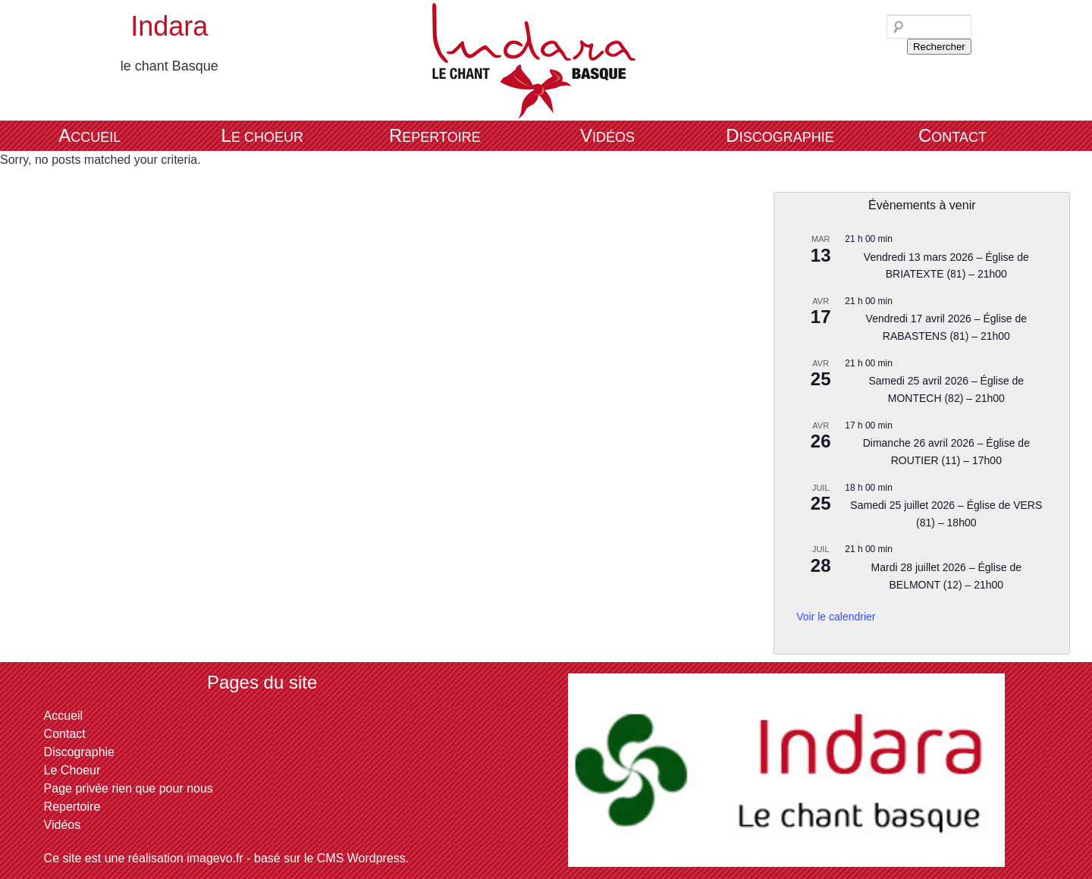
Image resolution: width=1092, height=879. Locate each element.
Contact (952, 135)
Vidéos (607, 135)
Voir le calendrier (835, 617)
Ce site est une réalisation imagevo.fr (143, 858)
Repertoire (435, 135)
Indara (169, 26)
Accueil (89, 135)
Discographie (779, 135)
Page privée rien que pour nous (128, 788)
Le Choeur (262, 135)
